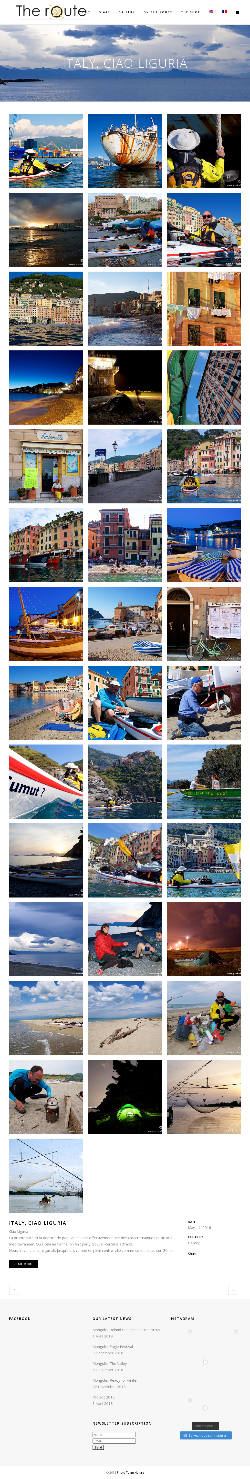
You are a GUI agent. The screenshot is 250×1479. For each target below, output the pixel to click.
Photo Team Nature (130, 1472)
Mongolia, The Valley (110, 1363)
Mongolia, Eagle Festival (113, 1346)
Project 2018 (104, 1397)
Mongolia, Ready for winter (115, 1380)
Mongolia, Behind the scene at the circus (126, 1329)
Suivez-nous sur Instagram (206, 1435)
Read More (23, 1264)
